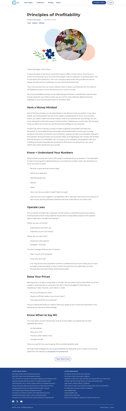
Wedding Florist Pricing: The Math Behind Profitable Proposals (30, 388)
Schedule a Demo (99, 2)
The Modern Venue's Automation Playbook (77, 374)
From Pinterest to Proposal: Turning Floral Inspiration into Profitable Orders (34, 378)
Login (110, 2)
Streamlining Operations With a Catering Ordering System (29, 395)
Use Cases (29, 3)
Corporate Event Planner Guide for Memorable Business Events (31, 393)
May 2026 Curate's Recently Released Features (26, 374)
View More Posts (63, 359)
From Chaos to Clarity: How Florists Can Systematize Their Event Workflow (86, 386)
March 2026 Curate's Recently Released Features (26, 390)
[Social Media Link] (13, 401)
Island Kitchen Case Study (72, 395)
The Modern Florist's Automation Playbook (77, 376)
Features (41, 3)
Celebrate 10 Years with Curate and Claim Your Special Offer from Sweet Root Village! (87, 379)
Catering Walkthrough (70, 393)
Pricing (50, 3)
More (59, 3)
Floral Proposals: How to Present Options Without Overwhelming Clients (33, 383)
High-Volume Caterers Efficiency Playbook (77, 383)
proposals (51, 352)
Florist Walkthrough (70, 390)
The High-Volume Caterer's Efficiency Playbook (78, 388)
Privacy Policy (104, 407)
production (63, 352)
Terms (112, 407)
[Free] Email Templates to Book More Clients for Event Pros (82, 397)
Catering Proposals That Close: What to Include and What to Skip (31, 381)
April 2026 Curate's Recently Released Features (26, 376)
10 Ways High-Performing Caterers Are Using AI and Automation (83, 381)
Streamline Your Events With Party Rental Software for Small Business (33, 397)
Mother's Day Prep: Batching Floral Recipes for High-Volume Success (32, 386)
